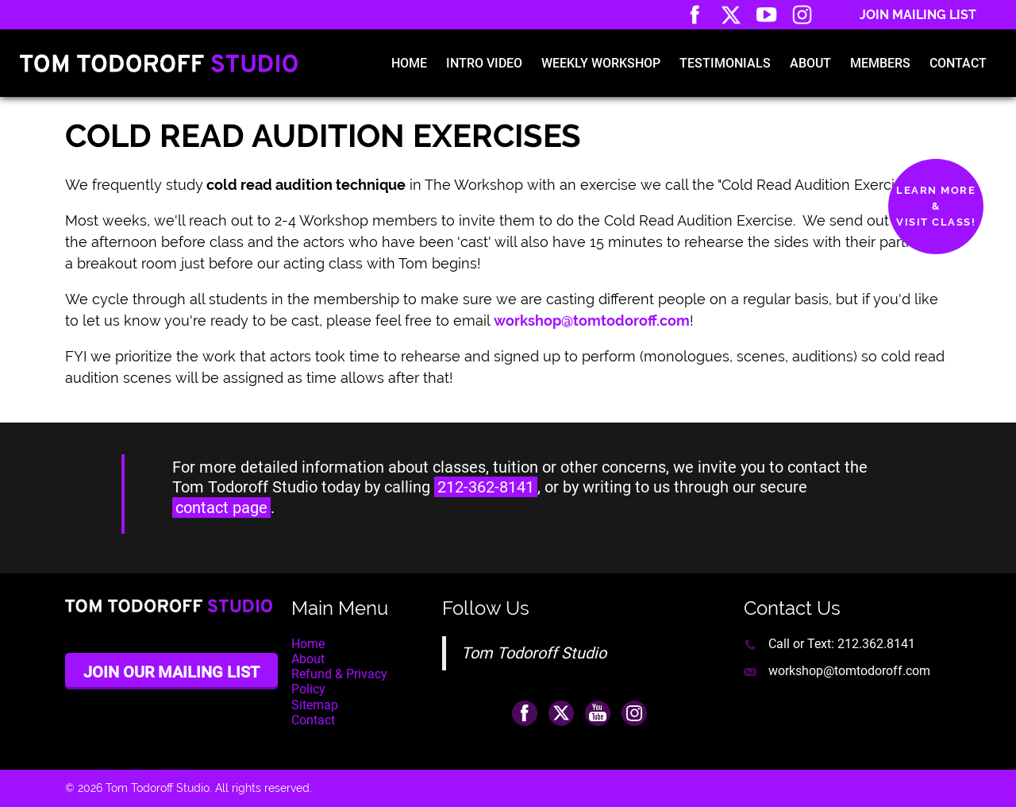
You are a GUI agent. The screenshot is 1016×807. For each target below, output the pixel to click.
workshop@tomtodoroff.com (849, 670)
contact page (221, 507)
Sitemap (314, 704)
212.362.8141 (876, 643)
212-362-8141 (485, 486)
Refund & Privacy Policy (339, 681)
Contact (958, 63)
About (810, 63)
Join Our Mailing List (171, 672)
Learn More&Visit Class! (936, 206)
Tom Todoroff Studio (533, 652)
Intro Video (484, 63)
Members (880, 63)
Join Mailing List (918, 14)
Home (409, 63)
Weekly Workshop (600, 63)
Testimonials (725, 63)
